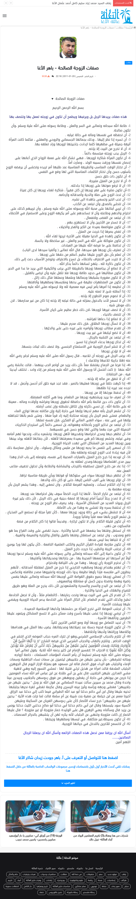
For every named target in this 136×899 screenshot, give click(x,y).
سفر (101, 874)
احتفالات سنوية (12, 886)
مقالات (119, 27)
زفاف (124, 874)
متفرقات (90, 874)
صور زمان (115, 886)
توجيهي (94, 886)
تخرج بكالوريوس (55, 892)
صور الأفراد (50, 868)
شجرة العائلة (37, 868)
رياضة (90, 880)
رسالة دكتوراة (72, 892)
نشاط (104, 886)
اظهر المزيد (68, 783)
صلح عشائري (80, 886)
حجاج (126, 886)
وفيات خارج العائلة (33, 880)
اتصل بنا (89, 868)
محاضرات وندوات (48, 874)
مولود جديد (112, 874)
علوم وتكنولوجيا (76, 880)
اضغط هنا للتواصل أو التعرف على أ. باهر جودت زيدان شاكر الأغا (68, 758)
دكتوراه (80, 868)
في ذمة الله (76, 874)
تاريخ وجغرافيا (42, 886)
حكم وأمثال (13, 874)
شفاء (41, 892)
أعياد (19, 880)
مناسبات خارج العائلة (61, 886)
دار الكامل (28, 886)
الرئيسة (130, 27)
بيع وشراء (61, 880)
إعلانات (49, 880)
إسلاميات (111, 880)
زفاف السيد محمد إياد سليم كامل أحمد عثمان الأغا (81, 3)
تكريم (10, 880)
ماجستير (70, 868)
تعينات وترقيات (29, 874)
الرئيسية (99, 868)
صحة (100, 880)
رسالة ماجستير (89, 892)
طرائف (123, 880)
